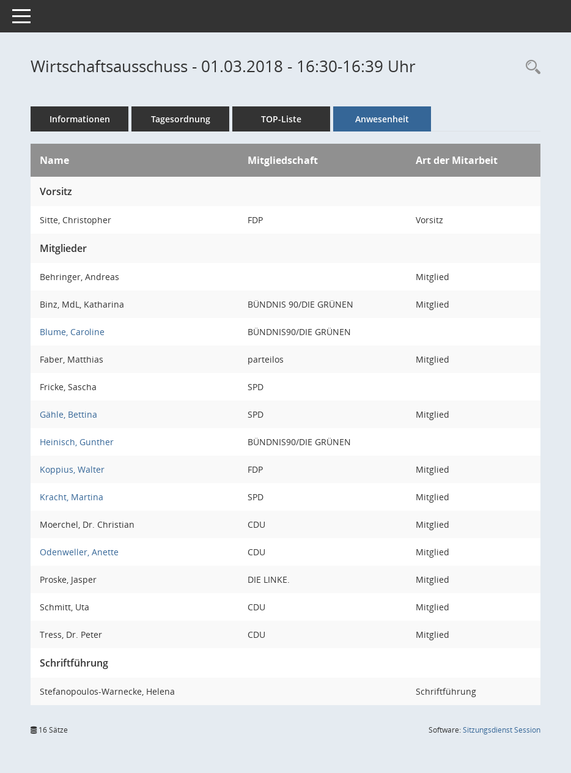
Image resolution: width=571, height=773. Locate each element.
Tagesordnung (180, 119)
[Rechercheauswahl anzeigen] (530, 67)
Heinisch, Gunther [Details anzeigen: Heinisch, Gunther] (77, 442)
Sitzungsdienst (501, 730)
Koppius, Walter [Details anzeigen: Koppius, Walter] (72, 469)
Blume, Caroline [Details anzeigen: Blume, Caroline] (72, 332)
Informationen (80, 119)
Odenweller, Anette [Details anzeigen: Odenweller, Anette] (79, 552)
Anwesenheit (382, 119)
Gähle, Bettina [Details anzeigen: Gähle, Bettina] (68, 414)
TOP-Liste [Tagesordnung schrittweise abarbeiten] (281, 119)
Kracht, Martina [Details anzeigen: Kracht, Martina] (71, 497)
